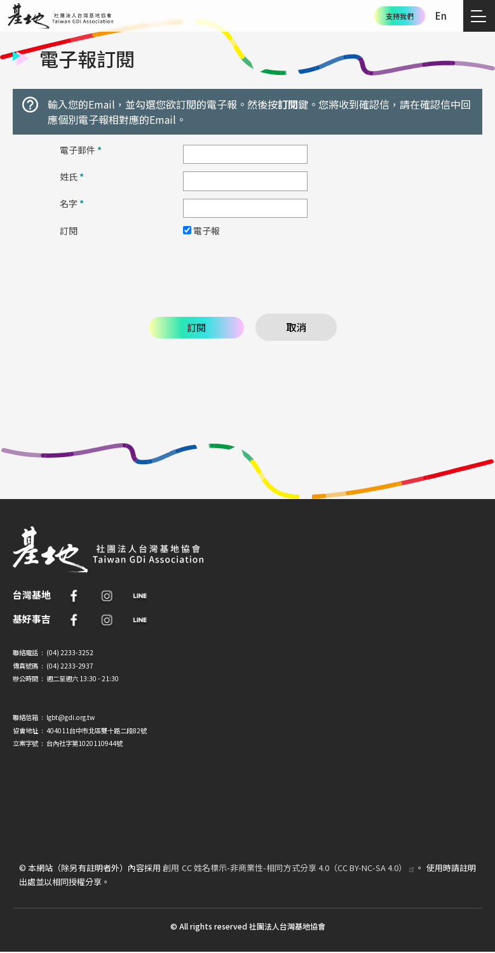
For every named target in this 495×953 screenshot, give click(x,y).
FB (74, 595)
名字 (72, 203)
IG (107, 595)
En (441, 15)
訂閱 (69, 230)
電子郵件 (81, 149)
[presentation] (247, 273)
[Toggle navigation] (479, 16)
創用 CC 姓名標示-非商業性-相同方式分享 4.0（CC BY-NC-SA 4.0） (289, 868)
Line (140, 595)
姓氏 (72, 176)
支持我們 (400, 16)
